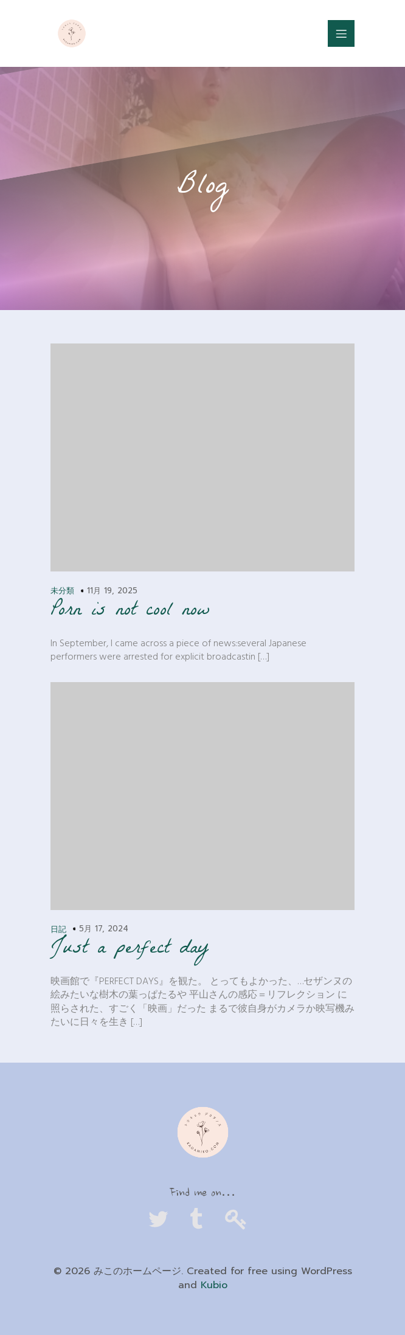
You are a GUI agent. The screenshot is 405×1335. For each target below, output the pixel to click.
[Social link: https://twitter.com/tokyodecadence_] (163, 1220)
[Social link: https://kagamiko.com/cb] (241, 1220)
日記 (58, 929)
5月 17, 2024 (103, 928)
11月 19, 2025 (112, 590)
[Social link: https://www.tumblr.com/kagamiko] (202, 1220)
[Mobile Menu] (341, 33)
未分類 (62, 590)
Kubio (214, 1285)
